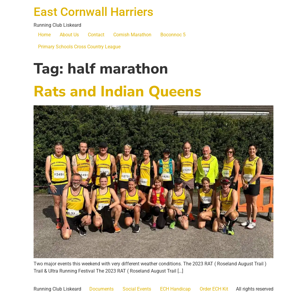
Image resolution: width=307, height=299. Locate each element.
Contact (96, 35)
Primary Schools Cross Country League (79, 47)
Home (44, 35)
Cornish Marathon (132, 35)
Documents (101, 289)
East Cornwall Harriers (94, 12)
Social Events (137, 289)
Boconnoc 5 (173, 35)
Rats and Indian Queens (117, 91)
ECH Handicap (175, 289)
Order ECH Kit (214, 289)
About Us (69, 35)
